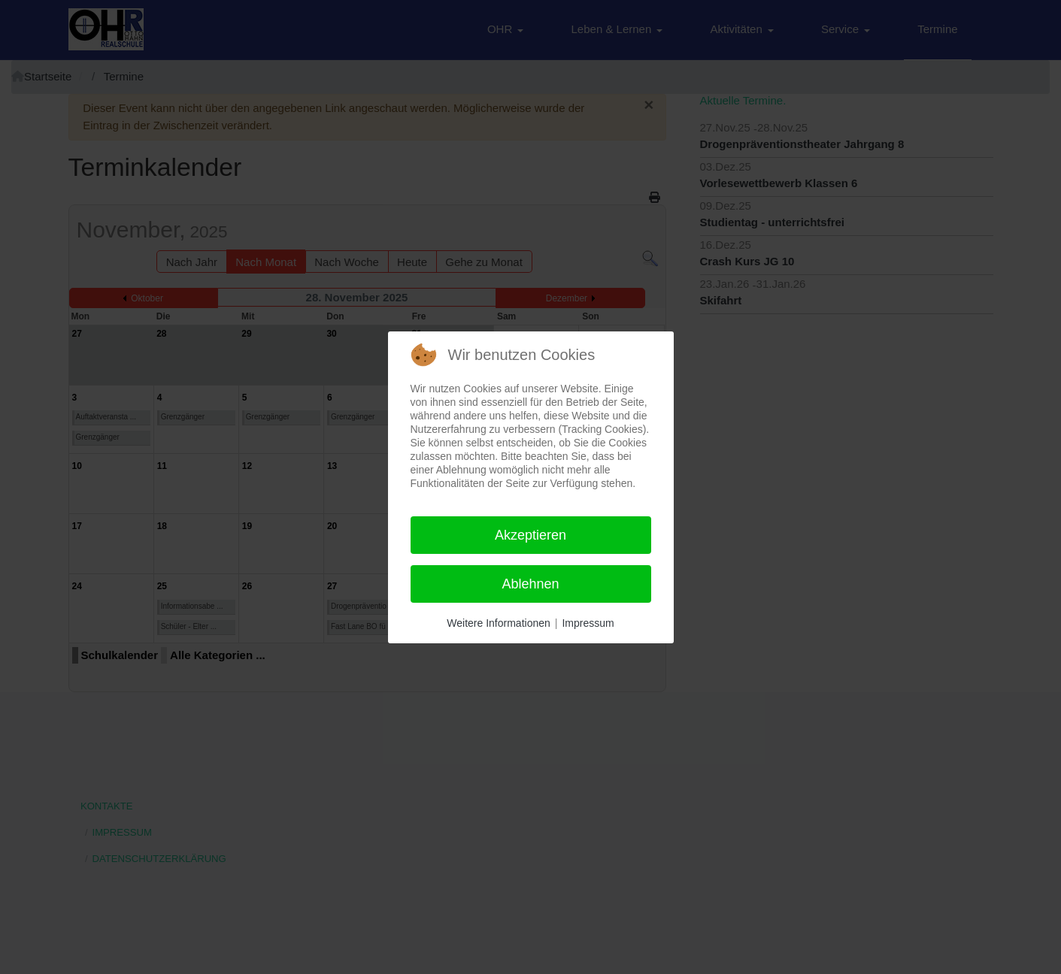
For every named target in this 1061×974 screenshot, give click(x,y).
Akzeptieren (530, 535)
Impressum (588, 623)
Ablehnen (530, 583)
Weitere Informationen (498, 623)
